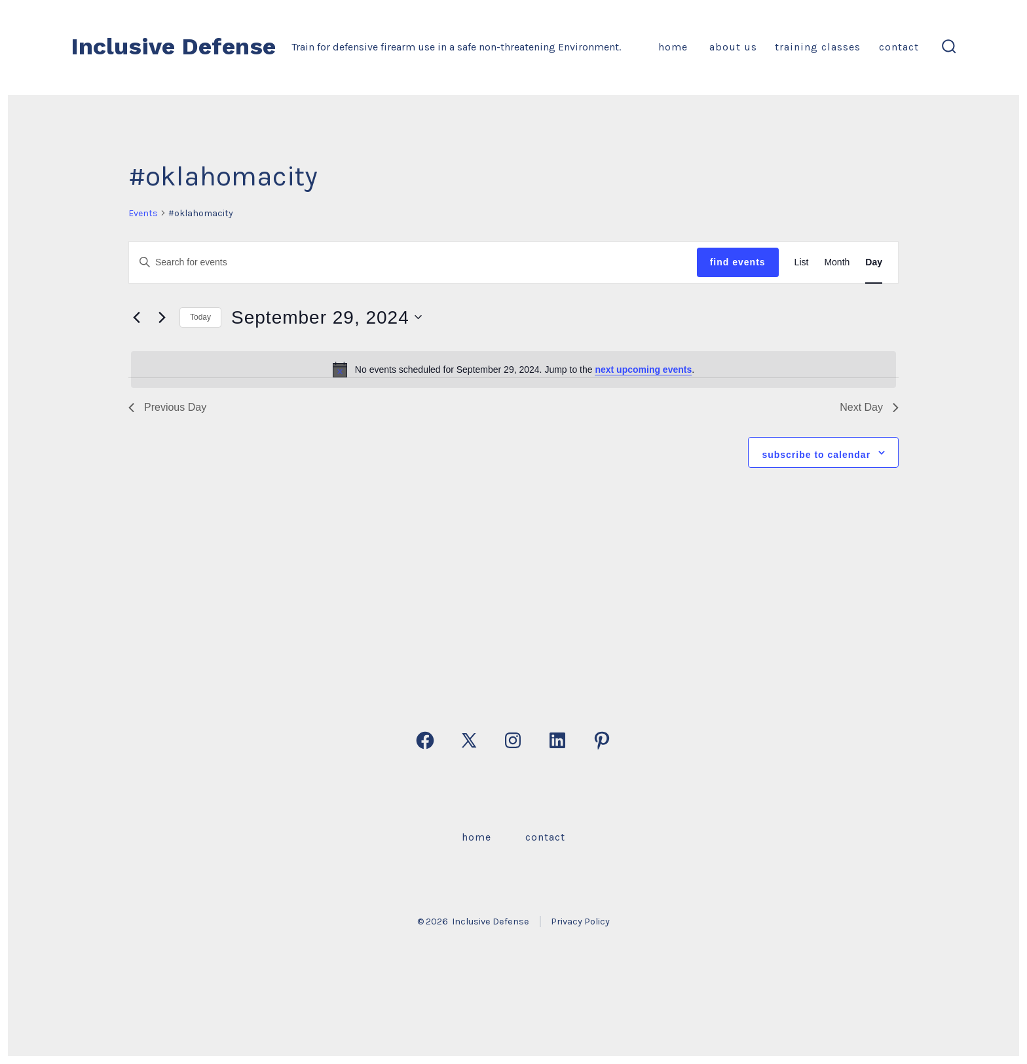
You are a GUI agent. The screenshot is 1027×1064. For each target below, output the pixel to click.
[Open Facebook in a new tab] (425, 740)
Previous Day (167, 407)
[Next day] (162, 317)
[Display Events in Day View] (873, 262)
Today (200, 317)
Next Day (869, 407)
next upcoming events (643, 369)
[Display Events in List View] (801, 262)
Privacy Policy (580, 921)
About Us (731, 47)
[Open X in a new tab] (469, 740)
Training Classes (818, 47)
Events (143, 213)
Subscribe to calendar (816, 454)
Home (673, 47)
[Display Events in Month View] (837, 262)
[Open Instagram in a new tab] (513, 740)
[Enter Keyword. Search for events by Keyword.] (413, 262)
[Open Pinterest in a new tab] (602, 740)
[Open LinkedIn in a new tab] (557, 740)
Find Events (738, 262)
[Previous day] (136, 317)
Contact (899, 47)
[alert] (513, 369)
